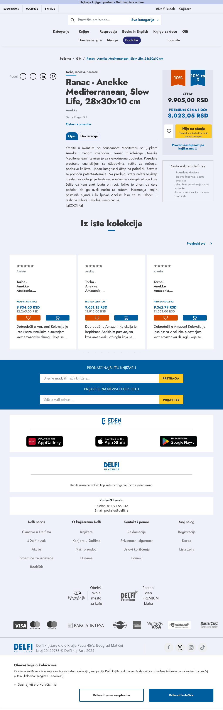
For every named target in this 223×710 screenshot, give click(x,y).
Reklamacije (136, 533)
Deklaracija (89, 138)
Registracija (187, 533)
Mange (137, 41)
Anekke (72, 112)
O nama (86, 559)
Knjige (72, 31)
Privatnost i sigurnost (136, 542)
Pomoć (136, 559)
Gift (190, 31)
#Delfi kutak (36, 542)
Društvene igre (114, 41)
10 (141, 354)
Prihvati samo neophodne (111, 697)
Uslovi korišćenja (136, 551)
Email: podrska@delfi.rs (111, 512)
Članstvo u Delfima (36, 533)
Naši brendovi (86, 551)
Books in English (140, 31)
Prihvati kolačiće (181, 697)
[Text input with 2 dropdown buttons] (103, 19)
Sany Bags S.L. (77, 119)
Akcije (36, 551)
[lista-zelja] (29, 320)
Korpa (186, 542)
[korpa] (58, 320)
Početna (65, 60)
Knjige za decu (170, 31)
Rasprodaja (113, 31)
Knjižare (86, 533)
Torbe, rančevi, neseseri (82, 74)
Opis (72, 138)
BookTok (156, 41)
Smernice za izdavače (36, 559)
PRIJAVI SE (171, 401)
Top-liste (198, 41)
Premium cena (183, 111)
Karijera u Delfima (86, 542)
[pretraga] (73, 20)
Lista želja (186, 551)
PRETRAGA (170, 380)
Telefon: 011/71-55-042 (111, 508)
